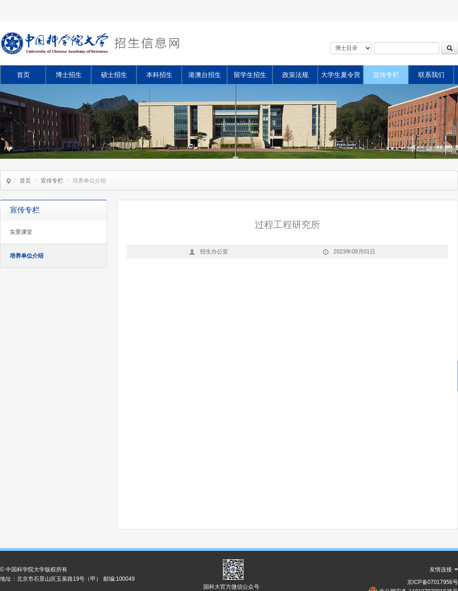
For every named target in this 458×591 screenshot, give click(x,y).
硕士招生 (114, 74)
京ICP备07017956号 (432, 582)
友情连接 (443, 569)
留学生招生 (250, 74)
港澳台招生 (204, 74)
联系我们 (431, 74)
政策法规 (295, 74)
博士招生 (69, 74)
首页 (23, 74)
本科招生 (159, 74)
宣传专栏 (386, 74)
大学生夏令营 (340, 74)
